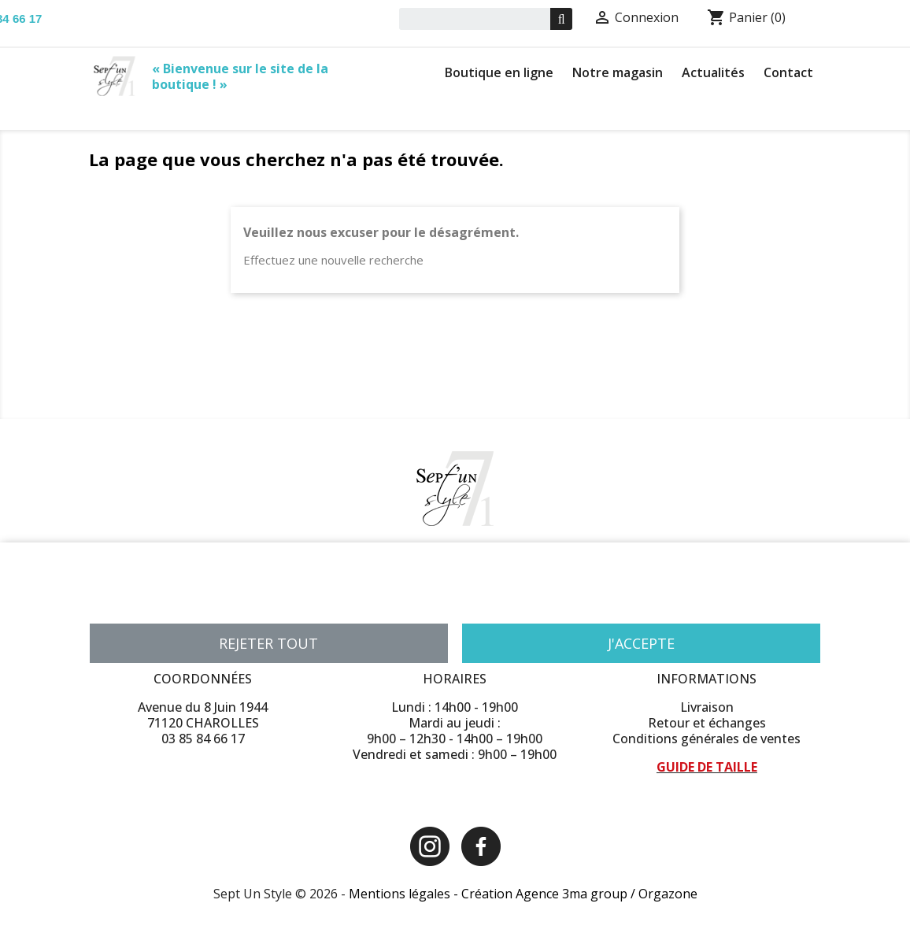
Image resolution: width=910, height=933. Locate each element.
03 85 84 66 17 (203, 738)
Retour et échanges (707, 722)
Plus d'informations (141, 604)
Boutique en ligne (499, 72)
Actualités (713, 72)
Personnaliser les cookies (265, 604)
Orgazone (667, 893)
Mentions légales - (405, 893)
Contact (788, 72)
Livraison (707, 707)
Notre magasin (617, 72)
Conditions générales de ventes (706, 738)
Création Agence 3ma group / (549, 893)
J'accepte (641, 643)
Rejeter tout (268, 643)
